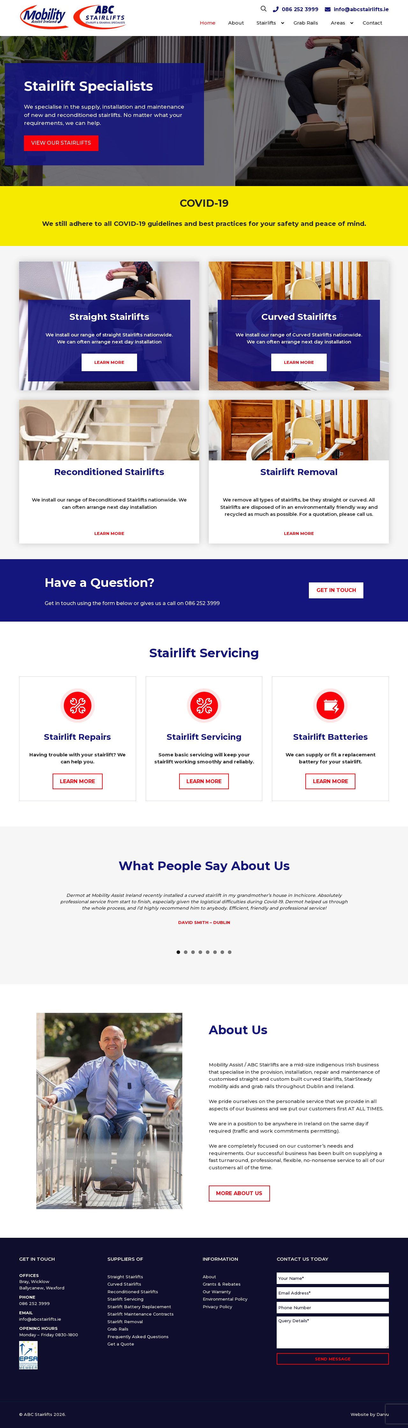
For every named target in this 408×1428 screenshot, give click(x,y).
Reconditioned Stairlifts (132, 1291)
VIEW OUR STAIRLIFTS (61, 143)
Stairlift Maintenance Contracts (140, 1313)
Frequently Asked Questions (138, 1336)
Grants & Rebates (222, 1284)
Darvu (382, 1414)
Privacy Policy (217, 1306)
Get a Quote (120, 1343)
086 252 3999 (300, 9)
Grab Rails (117, 1328)
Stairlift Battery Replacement (139, 1306)
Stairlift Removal (125, 1321)
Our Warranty (217, 1291)
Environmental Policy (225, 1299)
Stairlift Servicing (125, 1299)
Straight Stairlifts (125, 1276)
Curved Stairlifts (124, 1284)
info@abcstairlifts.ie (361, 9)
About (209, 1276)
